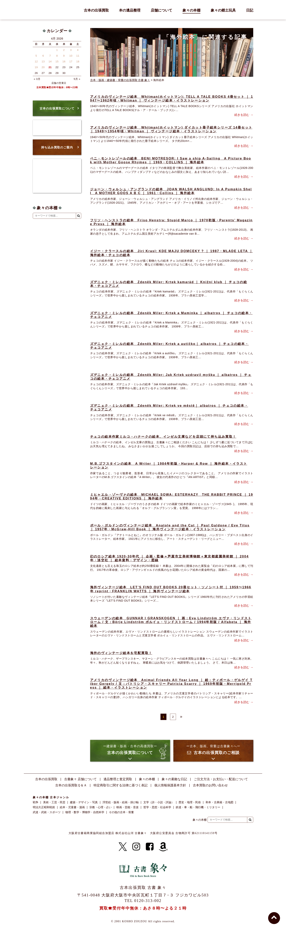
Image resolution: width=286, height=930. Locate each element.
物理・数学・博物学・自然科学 (84, 812)
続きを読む (241, 114)
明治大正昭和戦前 (44, 807)
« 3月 (37, 78)
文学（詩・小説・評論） (158, 802)
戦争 (35, 802)
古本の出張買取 (96, 10)
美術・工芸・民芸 (54, 802)
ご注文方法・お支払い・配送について (221, 779)
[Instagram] (136, 847)
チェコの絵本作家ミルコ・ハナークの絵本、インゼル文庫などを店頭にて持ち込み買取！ (163, 436)
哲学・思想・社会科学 (157, 807)
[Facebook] (150, 847)
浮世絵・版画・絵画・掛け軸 (120, 802)
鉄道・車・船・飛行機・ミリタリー (198, 807)
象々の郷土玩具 (223, 10)
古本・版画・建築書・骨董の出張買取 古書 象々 (120, 80)
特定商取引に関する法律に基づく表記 (121, 785)
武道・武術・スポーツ (47, 812)
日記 (249, 10)
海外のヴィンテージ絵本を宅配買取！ (121, 653)
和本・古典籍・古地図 (219, 802)
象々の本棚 (191, 10)
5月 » (77, 78)
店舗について (161, 10)
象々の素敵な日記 (174, 779)
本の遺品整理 (129, 10)
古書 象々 (42, 9)
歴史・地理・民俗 (190, 802)
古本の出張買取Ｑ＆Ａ (71, 785)
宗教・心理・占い (100, 807)
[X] (123, 847)
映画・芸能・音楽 (127, 807)
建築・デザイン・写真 (84, 802)
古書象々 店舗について (80, 779)
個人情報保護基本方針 (170, 785)
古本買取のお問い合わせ (210, 785)
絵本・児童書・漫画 (72, 807)
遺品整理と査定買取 (117, 779)
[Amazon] (163, 847)
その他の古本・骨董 (121, 812)
